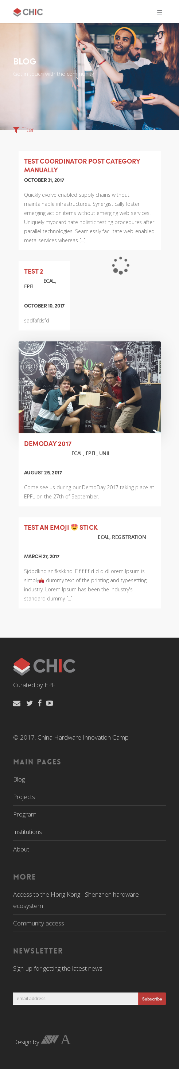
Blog (19, 779)
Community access (38, 923)
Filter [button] (23, 129)
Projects (24, 796)
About (21, 849)
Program (24, 814)
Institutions (27, 831)
